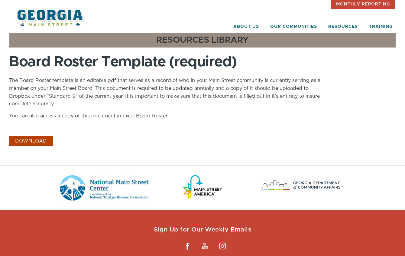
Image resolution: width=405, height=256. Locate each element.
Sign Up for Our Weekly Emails (202, 229)
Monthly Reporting (363, 4)
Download (31, 141)
